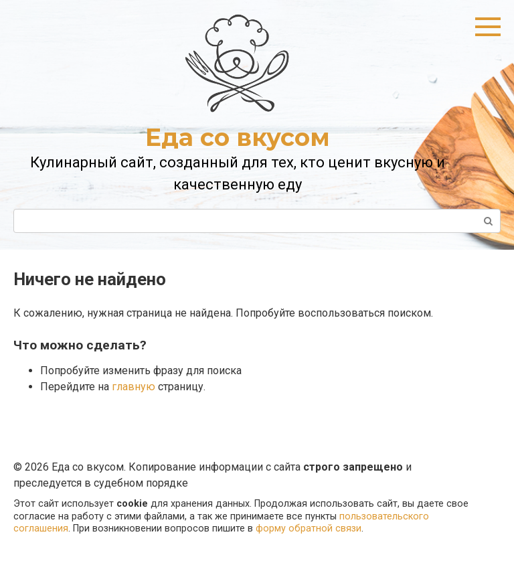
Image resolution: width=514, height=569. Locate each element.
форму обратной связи (308, 528)
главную (133, 386)
